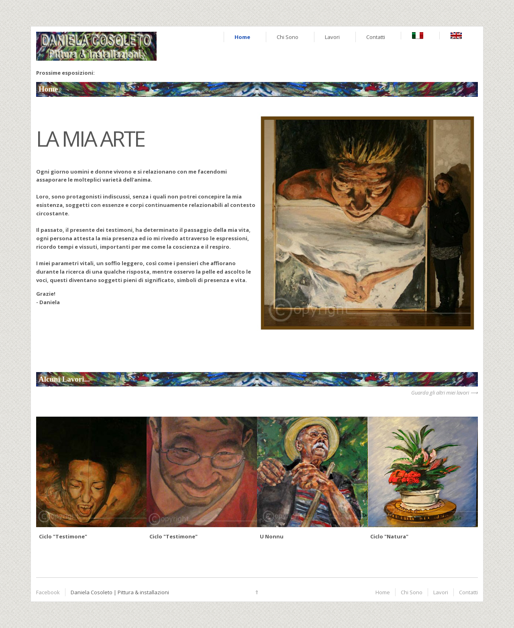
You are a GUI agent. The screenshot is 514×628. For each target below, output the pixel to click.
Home (242, 37)
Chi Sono (287, 37)
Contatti (375, 37)
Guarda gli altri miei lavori (440, 392)
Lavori (332, 37)
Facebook (48, 592)
